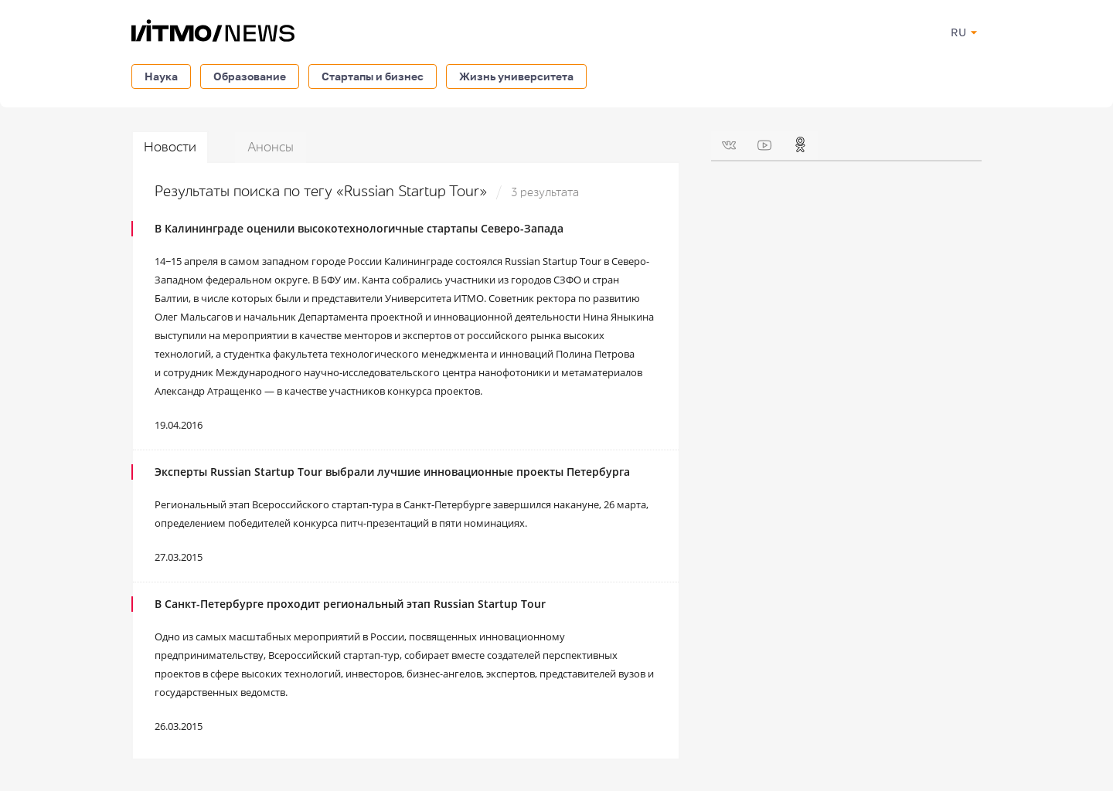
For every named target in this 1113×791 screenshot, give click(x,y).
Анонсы (270, 147)
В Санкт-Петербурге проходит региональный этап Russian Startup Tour (350, 603)
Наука (161, 76)
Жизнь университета (516, 76)
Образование (249, 76)
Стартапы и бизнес (373, 76)
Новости (170, 147)
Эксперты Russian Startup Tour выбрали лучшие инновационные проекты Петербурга (392, 471)
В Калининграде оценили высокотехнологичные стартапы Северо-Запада (359, 228)
